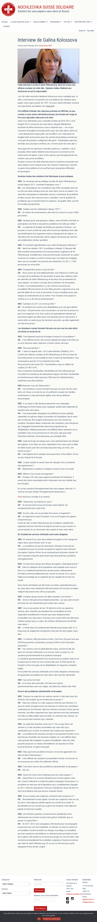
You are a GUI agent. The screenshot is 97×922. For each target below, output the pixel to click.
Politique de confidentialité (51, 919)
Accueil (4, 22)
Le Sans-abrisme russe (20, 22)
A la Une (67, 22)
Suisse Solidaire (39, 22)
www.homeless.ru (88, 899)
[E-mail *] (44, 900)
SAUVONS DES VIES (82, 22)
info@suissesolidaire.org (74, 894)
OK (39, 919)
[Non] (94, 916)
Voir (20, 497)
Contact (6, 26)
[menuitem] (5, 22)
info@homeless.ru (88, 902)
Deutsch (82, 30)
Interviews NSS (46, 46)
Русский (90, 30)
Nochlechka (54, 22)
